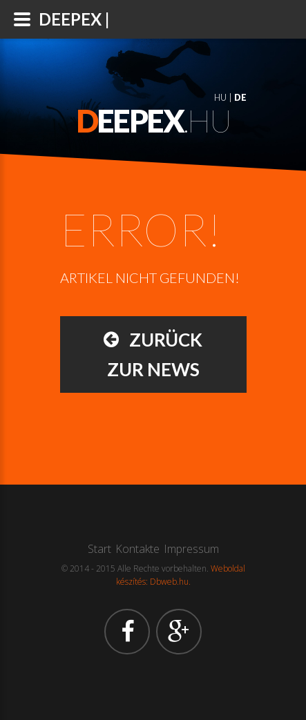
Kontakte (137, 548)
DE (240, 97)
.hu (153, 120)
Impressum (191, 548)
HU (220, 97)
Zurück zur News (153, 352)
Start (99, 548)
